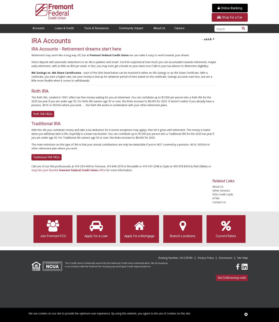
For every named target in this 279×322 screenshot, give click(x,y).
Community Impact (131, 28)
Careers (179, 28)
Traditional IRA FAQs (46, 157)
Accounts (39, 28)
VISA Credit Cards (222, 194)
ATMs (215, 198)
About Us (159, 28)
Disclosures (225, 258)
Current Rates (226, 229)
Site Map (242, 258)
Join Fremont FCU (53, 229)
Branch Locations (183, 229)
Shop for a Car (229, 17)
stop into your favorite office (68, 170)
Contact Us (219, 202)
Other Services (221, 190)
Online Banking (230, 8)
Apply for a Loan (96, 229)
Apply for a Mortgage (139, 229)
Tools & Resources (96, 28)
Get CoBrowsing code (232, 277)
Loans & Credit (64, 28)
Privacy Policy (205, 258)
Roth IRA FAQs (42, 114)
